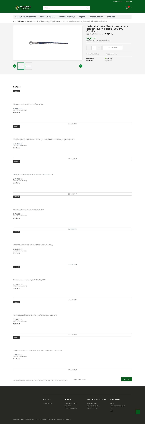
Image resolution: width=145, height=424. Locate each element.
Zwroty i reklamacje (70, 403)
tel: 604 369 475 (47, 403)
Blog (111, 411)
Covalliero (96, 54)
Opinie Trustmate (92, 408)
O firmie (112, 403)
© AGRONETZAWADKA (19, 419)
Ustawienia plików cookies (117, 406)
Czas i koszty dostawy (93, 406)
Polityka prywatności (71, 408)
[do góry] (138, 412)
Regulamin (68, 406)
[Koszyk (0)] (129, 8)
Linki (111, 408)
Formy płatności (92, 403)
